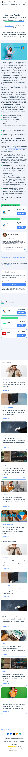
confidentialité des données (9, 290)
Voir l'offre (21, 213)
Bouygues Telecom (19, 257)
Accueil (3, 729)
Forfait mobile (13, 4)
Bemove (23, 748)
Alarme (24, 4)
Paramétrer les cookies (14, 750)
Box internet (5, 4)
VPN (20, 4)
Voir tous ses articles (7, 249)
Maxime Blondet (9, 26)
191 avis (20, 746)
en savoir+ (9, 264)
